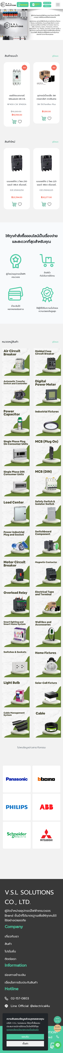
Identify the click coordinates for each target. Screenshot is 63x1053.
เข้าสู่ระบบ (47, 6)
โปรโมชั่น (10, 951)
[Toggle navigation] (57, 4)
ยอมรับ (25, 1037)
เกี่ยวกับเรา (12, 936)
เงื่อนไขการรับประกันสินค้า (21, 982)
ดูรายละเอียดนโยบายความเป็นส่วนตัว (23, 1029)
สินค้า (8, 943)
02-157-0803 (17, 998)
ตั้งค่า (25, 1043)
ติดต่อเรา (10, 959)
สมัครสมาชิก (47, 3)
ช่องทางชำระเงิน (15, 975)
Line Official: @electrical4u (27, 1006)
